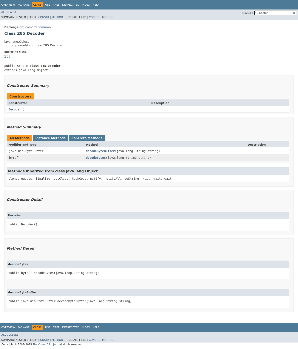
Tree (56, 4)
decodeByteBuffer (100, 151)
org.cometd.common (35, 27)
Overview (8, 4)
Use (47, 4)
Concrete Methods (86, 138)
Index (86, 4)
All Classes (9, 12)
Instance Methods (50, 138)
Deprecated (70, 4)
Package (23, 4)
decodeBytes (96, 157)
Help (96, 4)
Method (57, 17)
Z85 (7, 56)
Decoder (14, 109)
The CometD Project (45, 344)
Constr (43, 17)
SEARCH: (247, 12)
